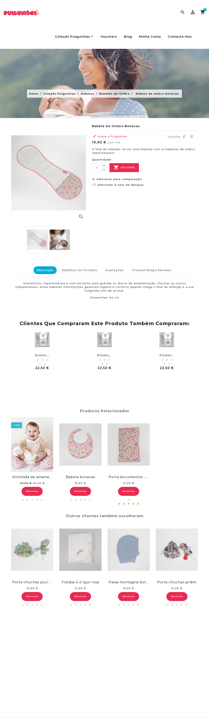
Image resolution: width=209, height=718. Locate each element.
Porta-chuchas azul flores (32, 581)
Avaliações (114, 270)
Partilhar (184, 136)
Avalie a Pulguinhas (110, 136)
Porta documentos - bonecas (129, 476)
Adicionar (124, 167)
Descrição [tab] (43, 270)
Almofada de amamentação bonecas (32, 476)
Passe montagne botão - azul (129, 581)
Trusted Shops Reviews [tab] (152, 270)
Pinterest (191, 136)
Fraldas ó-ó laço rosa (80, 581)
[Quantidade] (97, 167)
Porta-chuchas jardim (176, 581)
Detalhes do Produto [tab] (78, 270)
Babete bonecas (80, 476)
